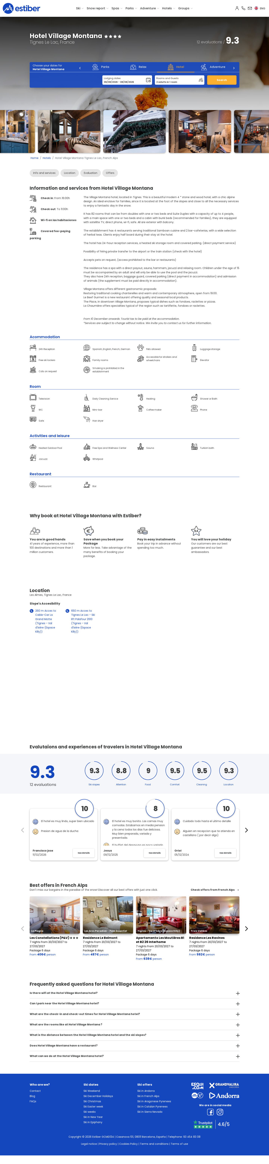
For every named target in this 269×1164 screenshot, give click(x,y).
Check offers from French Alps (213, 890)
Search (222, 80)
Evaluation (90, 173)
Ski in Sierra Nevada (149, 1112)
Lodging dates (112, 78)
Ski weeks (90, 1112)
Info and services (44, 173)
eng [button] (259, 8)
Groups (183, 8)
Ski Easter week (93, 1106)
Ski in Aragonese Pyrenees (154, 1101)
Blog (32, 1096)
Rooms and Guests (167, 78)
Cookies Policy (128, 1144)
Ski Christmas (92, 1101)
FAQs (33, 1101)
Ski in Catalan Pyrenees (152, 1106)
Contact (35, 1091)
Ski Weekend (92, 1091)
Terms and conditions (154, 1144)
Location (69, 173)
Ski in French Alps (148, 1096)
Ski (78, 8)
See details (84, 853)
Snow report (96, 8)
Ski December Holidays (98, 1096)
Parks (130, 8)
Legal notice (89, 1144)
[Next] (234, 68)
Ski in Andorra (146, 1091)
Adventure (148, 8)
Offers (110, 173)
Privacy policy (108, 1144)
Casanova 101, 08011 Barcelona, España (141, 1137)
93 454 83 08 (191, 1137)
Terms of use (179, 1144)
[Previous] (80, 68)
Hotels (167, 8)
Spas (115, 8)
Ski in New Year (93, 1117)
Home (34, 158)
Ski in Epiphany (93, 1122)
